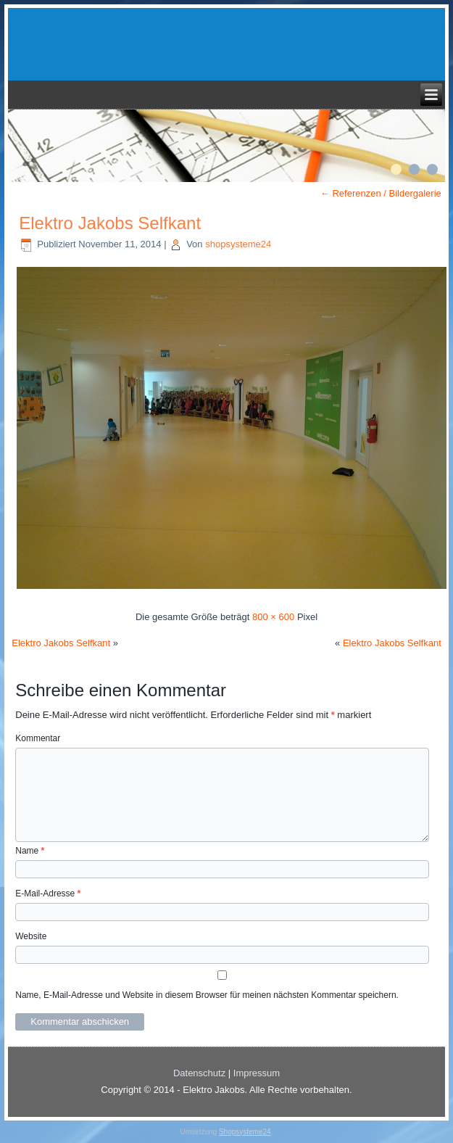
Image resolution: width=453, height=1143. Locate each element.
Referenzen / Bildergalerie (380, 193)
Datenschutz (199, 1073)
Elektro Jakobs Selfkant (110, 223)
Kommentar (37, 738)
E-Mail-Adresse (47, 893)
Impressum (256, 1073)
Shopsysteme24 (245, 1132)
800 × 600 (273, 616)
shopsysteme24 (238, 244)
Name (29, 851)
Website (30, 936)
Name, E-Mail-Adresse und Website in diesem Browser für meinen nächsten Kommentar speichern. (207, 995)
